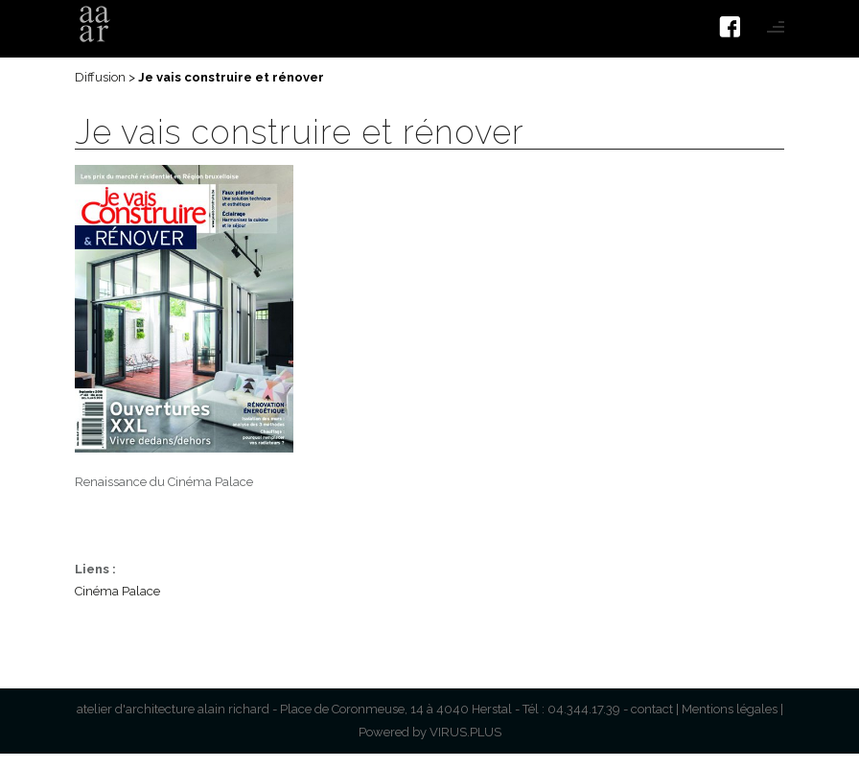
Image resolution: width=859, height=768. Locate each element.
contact (652, 709)
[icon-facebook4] (735, 26)
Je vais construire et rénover (299, 132)
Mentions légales (730, 709)
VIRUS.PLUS (465, 732)
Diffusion (100, 77)
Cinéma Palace (117, 591)
